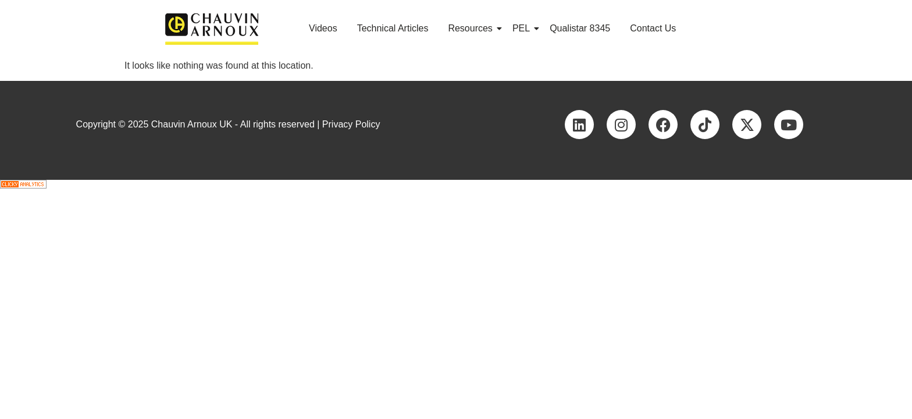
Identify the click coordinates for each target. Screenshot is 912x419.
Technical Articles (393, 28)
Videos (323, 28)
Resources (472, 28)
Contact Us (653, 28)
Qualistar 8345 (580, 28)
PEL (523, 28)
